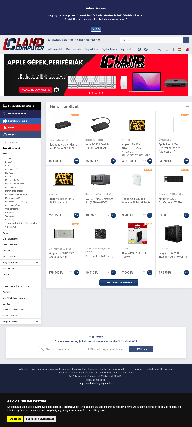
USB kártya (10, 219)
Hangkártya (10, 162)
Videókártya (10, 227)
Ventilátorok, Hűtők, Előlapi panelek (21, 223)
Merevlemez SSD (12, 198)
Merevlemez (10, 187)
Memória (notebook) (14, 183)
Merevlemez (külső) (14, 191)
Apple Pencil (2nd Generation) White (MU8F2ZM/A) (169, 148)
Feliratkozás (141, 349)
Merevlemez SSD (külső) (16, 201)
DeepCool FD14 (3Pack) (99, 256)
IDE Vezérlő (10, 173)
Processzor (10, 212)
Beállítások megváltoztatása (40, 419)
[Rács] (183, 106)
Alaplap (8, 158)
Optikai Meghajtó (13, 209)
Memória (9, 176)
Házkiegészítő (11, 169)
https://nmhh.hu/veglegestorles (96, 383)
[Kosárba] (76, 161)
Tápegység (10, 216)
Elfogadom (15, 419)
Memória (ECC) (12, 180)
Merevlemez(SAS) (13, 205)
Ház (7, 165)
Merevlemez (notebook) (16, 194)
